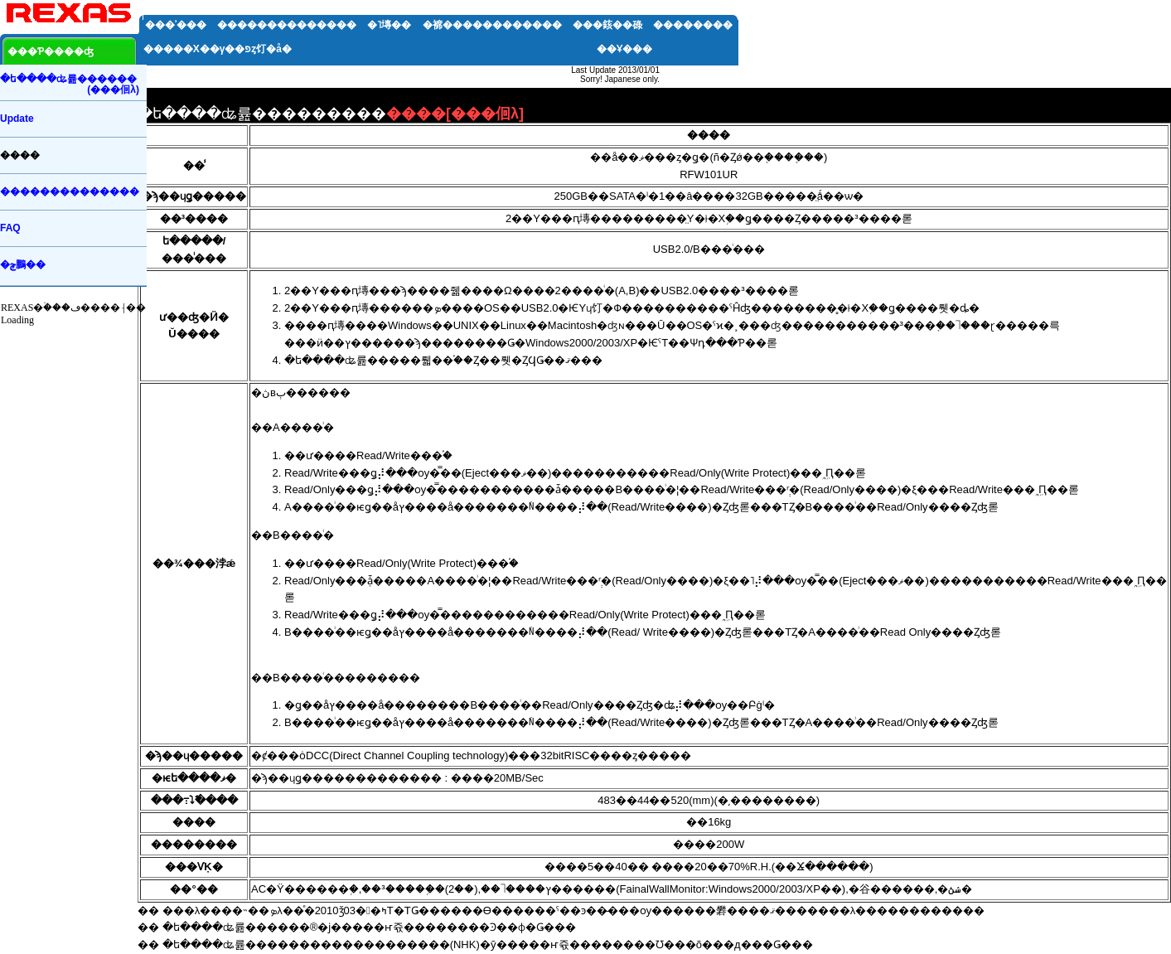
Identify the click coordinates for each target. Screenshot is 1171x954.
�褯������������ (492, 25)
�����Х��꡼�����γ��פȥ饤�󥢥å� (217, 49)
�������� (693, 25)
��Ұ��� (624, 49)
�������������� (286, 25)
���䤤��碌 (607, 25)
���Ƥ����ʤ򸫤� (50, 51)
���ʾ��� (175, 25)
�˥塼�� (389, 25)
